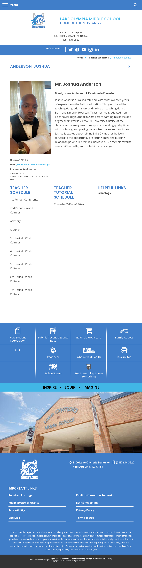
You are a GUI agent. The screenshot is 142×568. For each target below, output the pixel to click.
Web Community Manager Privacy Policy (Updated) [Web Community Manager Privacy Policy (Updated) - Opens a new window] (92, 558)
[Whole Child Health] (89, 353)
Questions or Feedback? (61, 558)
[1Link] (18, 350)
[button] (10, 5)
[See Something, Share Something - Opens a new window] (89, 371)
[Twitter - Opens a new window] (71, 49)
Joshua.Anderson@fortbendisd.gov (33, 164)
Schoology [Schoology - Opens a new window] (104, 193)
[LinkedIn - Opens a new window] (97, 49)
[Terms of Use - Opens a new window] (104, 518)
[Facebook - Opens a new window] (77, 50)
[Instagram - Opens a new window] (90, 50)
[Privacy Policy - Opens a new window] (104, 510)
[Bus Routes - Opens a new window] (124, 353)
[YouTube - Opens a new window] (84, 49)
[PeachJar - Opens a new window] (53, 353)
